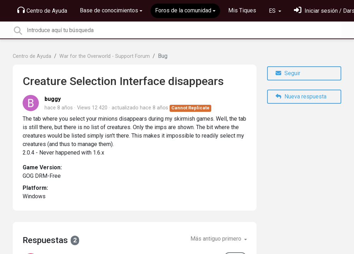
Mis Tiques (242, 10)
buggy (53, 99)
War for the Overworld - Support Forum (104, 56)
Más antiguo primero (216, 238)
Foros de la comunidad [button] (183, 10)
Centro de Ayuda (42, 10)
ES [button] (273, 10)
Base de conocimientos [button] (109, 10)
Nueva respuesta (301, 96)
